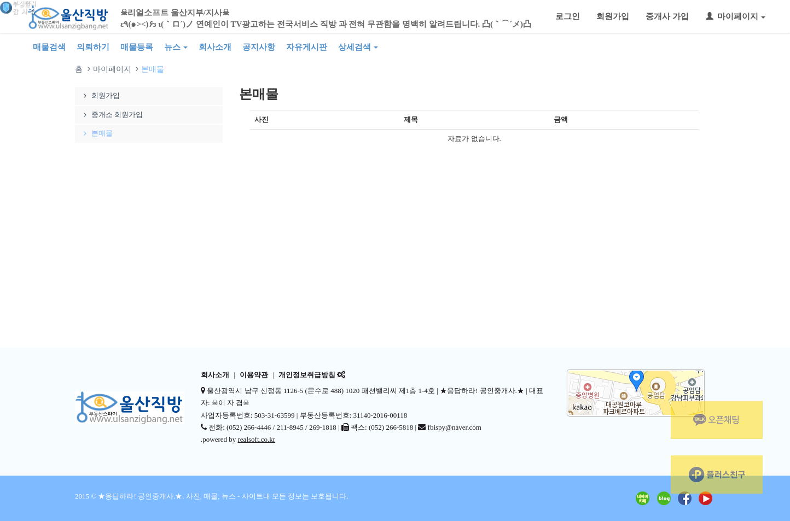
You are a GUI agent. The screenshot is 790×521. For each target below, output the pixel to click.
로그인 (567, 16)
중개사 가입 (667, 16)
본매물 (96, 133)
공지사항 (258, 47)
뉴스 (176, 47)
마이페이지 (735, 16)
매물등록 (136, 47)
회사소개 (215, 47)
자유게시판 (306, 47)
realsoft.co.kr (257, 439)
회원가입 (612, 16)
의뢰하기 (93, 47)
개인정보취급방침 (306, 375)
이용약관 (254, 375)
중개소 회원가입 (111, 114)
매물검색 (49, 47)
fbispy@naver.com (454, 427)
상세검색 (358, 47)
